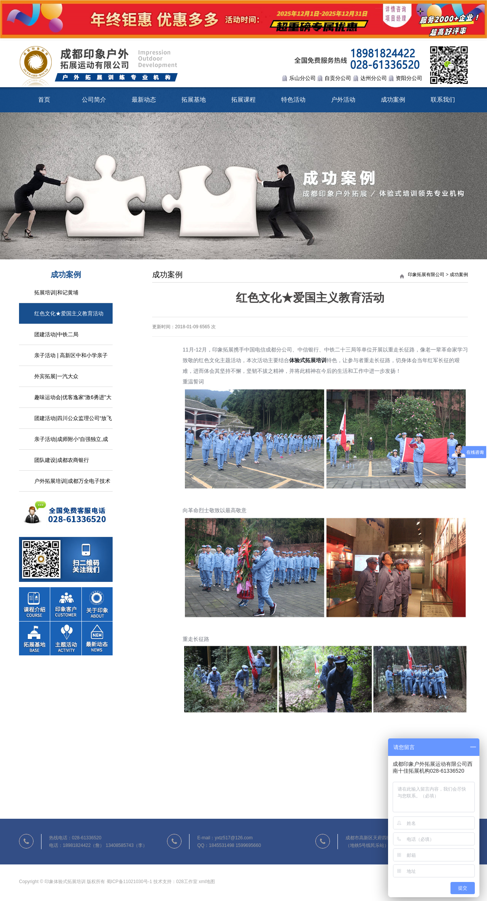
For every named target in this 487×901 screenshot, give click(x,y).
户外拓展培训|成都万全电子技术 (72, 481)
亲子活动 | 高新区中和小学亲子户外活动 (71, 359)
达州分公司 (373, 78)
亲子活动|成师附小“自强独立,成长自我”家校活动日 (71, 443)
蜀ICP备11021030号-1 (129, 881)
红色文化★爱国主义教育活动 (68, 313)
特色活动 (293, 99)
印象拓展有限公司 (426, 274)
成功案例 (393, 99)
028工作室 (186, 881)
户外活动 (343, 99)
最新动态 (144, 99)
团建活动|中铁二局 (56, 334)
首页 (44, 99)
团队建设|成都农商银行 (61, 460)
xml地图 (207, 881)
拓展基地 (193, 99)
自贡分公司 (338, 78)
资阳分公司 (409, 78)
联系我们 (443, 99)
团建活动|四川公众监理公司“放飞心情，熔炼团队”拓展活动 (73, 422)
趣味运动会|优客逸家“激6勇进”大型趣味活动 (72, 401)
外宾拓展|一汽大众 (56, 376)
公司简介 (94, 99)
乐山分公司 (302, 78)
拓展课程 (243, 99)
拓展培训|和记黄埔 (56, 292)
